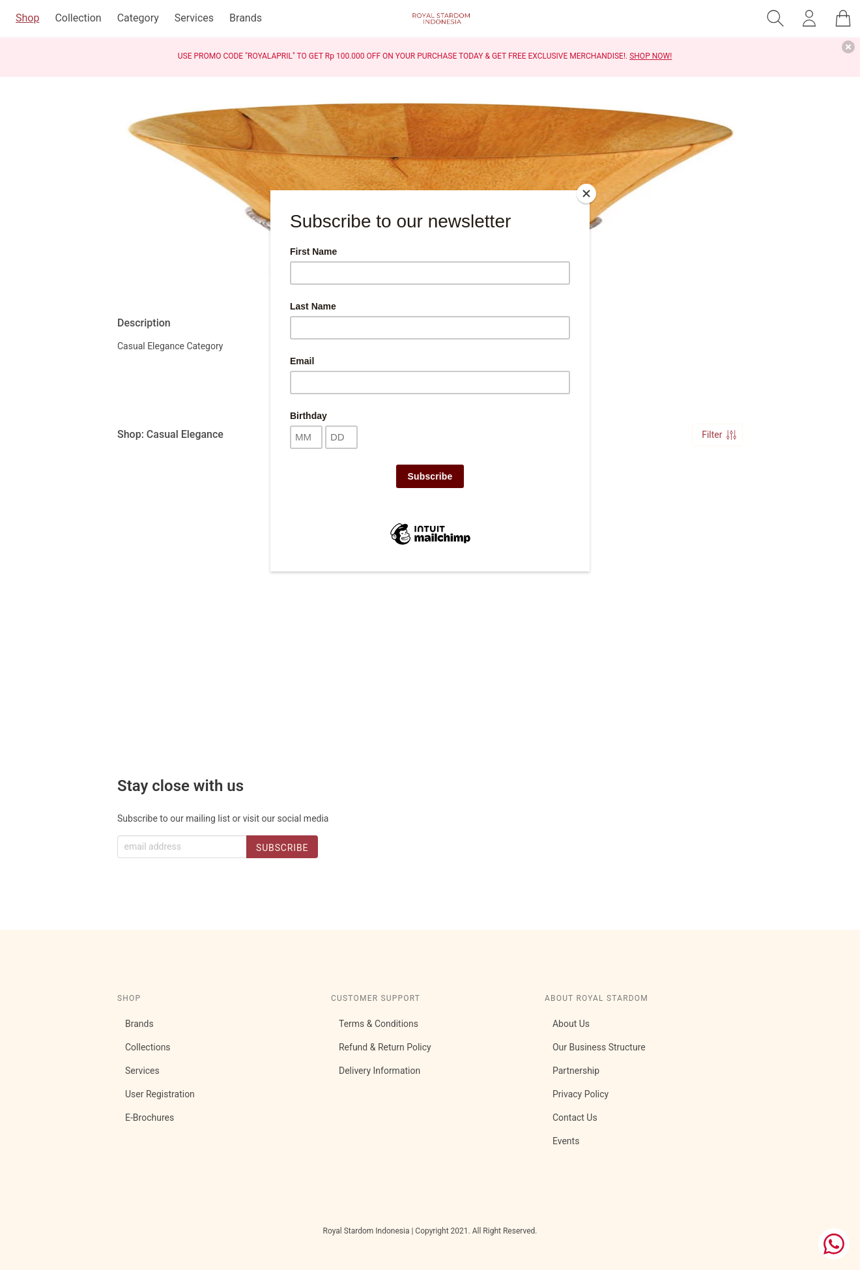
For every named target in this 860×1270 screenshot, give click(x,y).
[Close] (586, 193)
